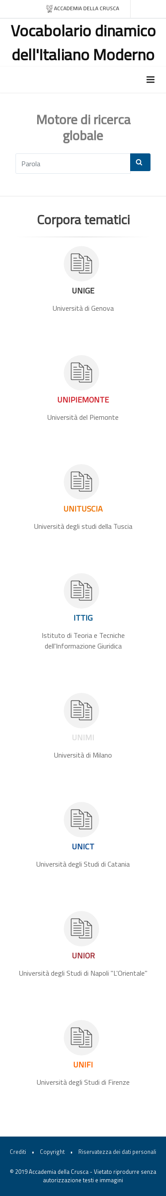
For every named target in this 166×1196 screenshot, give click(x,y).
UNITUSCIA (83, 509)
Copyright (52, 1151)
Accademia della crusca (82, 8)
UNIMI (83, 737)
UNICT (83, 846)
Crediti (18, 1151)
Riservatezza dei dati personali (117, 1151)
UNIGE (83, 291)
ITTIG (83, 618)
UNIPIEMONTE (83, 400)
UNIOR (83, 955)
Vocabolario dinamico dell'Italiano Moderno (83, 42)
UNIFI (83, 1065)
